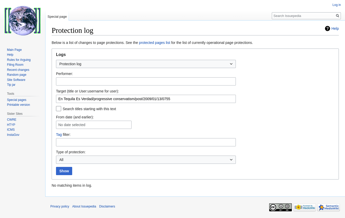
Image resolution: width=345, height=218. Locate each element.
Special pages (16, 100)
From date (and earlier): (75, 117)
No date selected (71, 125)
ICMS (11, 129)
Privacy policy (59, 206)
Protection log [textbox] (70, 64)
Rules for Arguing (19, 60)
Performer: (64, 74)
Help (335, 28)
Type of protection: (71, 152)
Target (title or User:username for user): (87, 91)
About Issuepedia (84, 206)
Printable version (18, 105)
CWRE (11, 119)
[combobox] (146, 64)
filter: (63, 134)
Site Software (16, 80)
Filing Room (15, 65)
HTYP (11, 125)
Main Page (14, 50)
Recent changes (18, 70)
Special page (57, 16)
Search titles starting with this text (89, 109)
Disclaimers (107, 206)
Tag (59, 134)
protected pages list (154, 43)
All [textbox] (61, 160)
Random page (16, 75)
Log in (336, 5)
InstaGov (13, 135)
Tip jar (11, 85)
